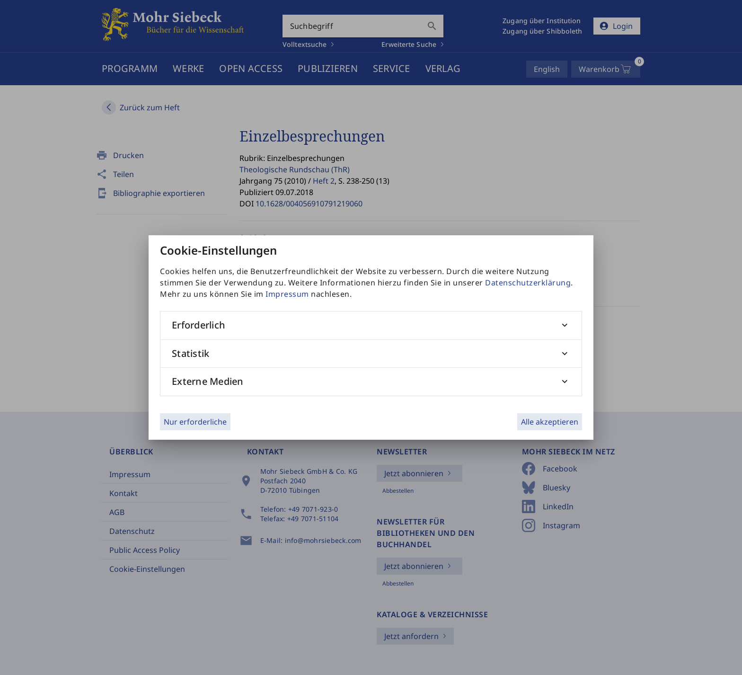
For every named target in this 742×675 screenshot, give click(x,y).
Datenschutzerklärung (528, 282)
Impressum (287, 294)
